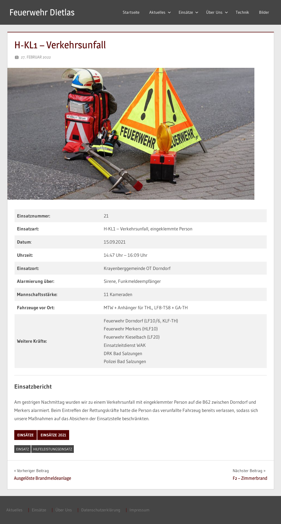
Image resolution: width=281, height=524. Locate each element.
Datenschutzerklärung (100, 509)
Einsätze (188, 12)
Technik (242, 12)
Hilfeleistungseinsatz (52, 449)
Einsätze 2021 (53, 435)
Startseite (131, 12)
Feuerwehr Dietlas (42, 12)
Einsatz (22, 449)
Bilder (264, 12)
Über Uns (217, 12)
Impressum (140, 509)
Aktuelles (160, 12)
